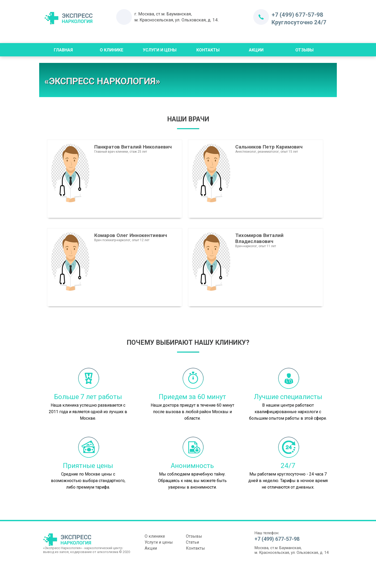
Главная (63, 50)
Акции (256, 50)
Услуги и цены (160, 50)
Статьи (192, 542)
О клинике (155, 536)
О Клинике (111, 50)
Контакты (208, 50)
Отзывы (304, 50)
